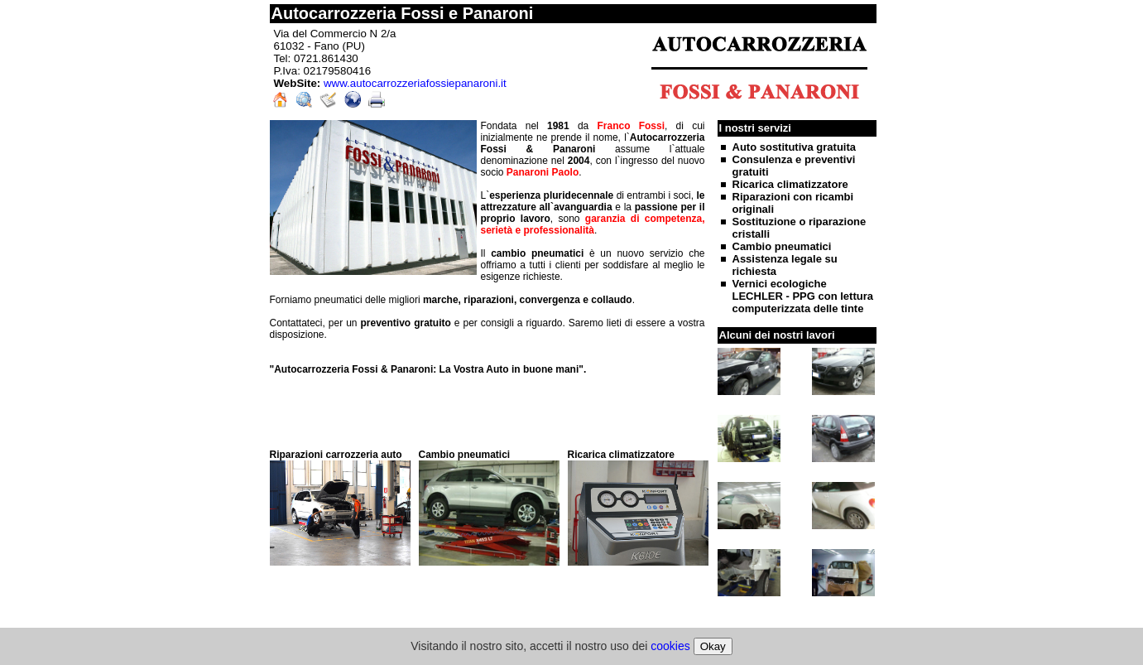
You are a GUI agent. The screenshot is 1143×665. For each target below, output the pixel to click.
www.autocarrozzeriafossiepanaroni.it (415, 83)
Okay (713, 646)
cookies (670, 646)
